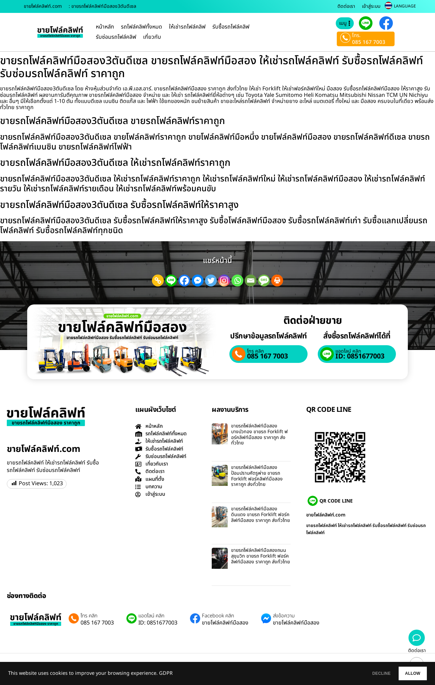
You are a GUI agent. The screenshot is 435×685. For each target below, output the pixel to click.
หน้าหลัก (105, 27)
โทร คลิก (255, 351)
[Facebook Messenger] (198, 280)
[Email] (251, 280)
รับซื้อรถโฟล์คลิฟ (230, 27)
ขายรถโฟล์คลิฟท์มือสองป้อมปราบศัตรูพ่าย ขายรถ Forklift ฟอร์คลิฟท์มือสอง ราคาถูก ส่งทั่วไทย (257, 476)
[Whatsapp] (237, 280)
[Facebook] (184, 280)
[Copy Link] (158, 280)
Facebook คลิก (218, 616)
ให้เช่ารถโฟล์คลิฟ (187, 27)
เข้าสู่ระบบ (371, 6)
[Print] (277, 280)
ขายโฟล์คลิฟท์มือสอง (225, 623)
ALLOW (407, 673)
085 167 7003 (368, 42)
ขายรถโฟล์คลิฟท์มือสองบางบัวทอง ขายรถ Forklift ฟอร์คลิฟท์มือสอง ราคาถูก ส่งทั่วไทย (259, 434)
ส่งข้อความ (284, 616)
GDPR (166, 673)
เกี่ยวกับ (152, 37)
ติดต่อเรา (346, 6)
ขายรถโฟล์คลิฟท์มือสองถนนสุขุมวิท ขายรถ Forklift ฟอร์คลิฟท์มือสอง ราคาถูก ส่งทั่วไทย (260, 556)
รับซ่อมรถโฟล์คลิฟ (116, 37)
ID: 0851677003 (359, 356)
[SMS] (264, 280)
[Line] (171, 280)
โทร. (356, 35)
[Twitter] (211, 280)
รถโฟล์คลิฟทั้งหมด (141, 27)
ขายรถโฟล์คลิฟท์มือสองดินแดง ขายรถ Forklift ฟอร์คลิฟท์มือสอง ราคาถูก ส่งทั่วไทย (260, 514)
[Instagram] (224, 280)
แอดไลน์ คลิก (348, 351)
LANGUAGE (405, 6)
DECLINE (365, 673)
